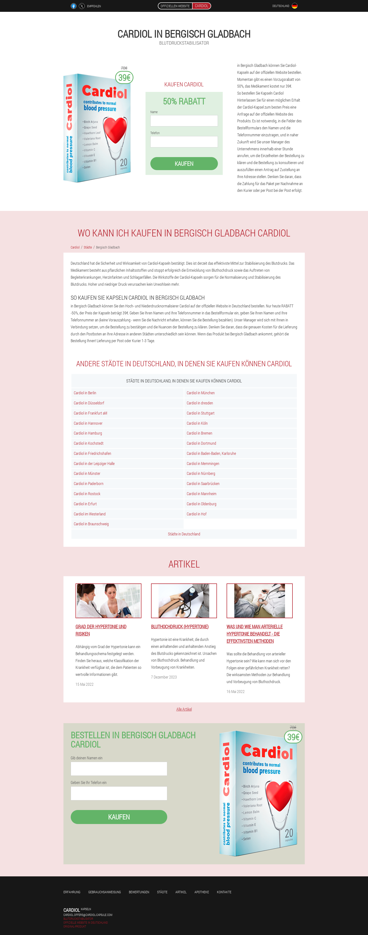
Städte (162, 892)
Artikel (181, 892)
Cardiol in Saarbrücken (203, 483)
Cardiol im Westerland (90, 513)
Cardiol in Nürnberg (201, 473)
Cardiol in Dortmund (201, 443)
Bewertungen (139, 892)
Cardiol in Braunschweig (91, 523)
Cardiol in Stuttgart (201, 413)
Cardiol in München (201, 392)
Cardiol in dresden (200, 402)
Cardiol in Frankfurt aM (90, 413)
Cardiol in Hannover (88, 423)
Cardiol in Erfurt (85, 503)
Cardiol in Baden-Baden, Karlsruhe (211, 453)
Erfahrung (71, 892)
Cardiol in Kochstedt (89, 443)
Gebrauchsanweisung (104, 892)
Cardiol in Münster (87, 473)
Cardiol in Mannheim (201, 493)
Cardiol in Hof (197, 513)
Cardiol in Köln (197, 423)
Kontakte (224, 892)
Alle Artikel (184, 709)
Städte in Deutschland (184, 533)
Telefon (155, 133)
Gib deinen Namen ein (87, 758)
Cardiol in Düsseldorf (89, 402)
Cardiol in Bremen (199, 433)
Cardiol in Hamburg (88, 433)
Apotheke (201, 892)
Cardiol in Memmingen (203, 463)
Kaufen (184, 163)
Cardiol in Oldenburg (201, 503)
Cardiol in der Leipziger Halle (94, 463)
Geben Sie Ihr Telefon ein (89, 782)
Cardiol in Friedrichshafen (92, 453)
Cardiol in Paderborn (89, 483)
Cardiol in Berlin (85, 392)
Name (154, 112)
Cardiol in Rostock (87, 493)
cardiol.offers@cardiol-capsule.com (87, 915)
